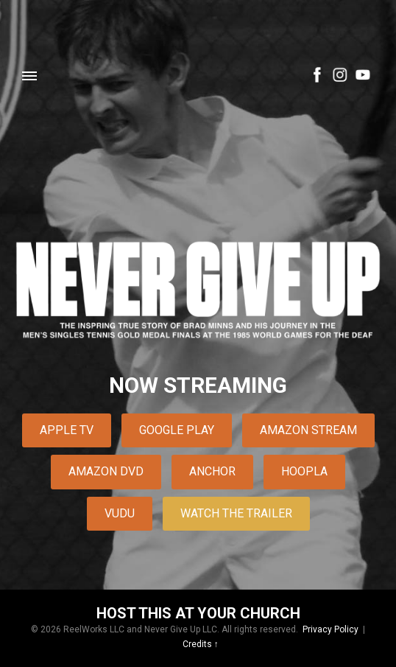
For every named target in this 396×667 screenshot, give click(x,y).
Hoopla (304, 471)
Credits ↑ (201, 644)
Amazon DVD (106, 471)
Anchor (212, 471)
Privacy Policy (330, 629)
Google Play (176, 430)
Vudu (120, 513)
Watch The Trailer (236, 513)
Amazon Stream (308, 430)
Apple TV (66, 430)
